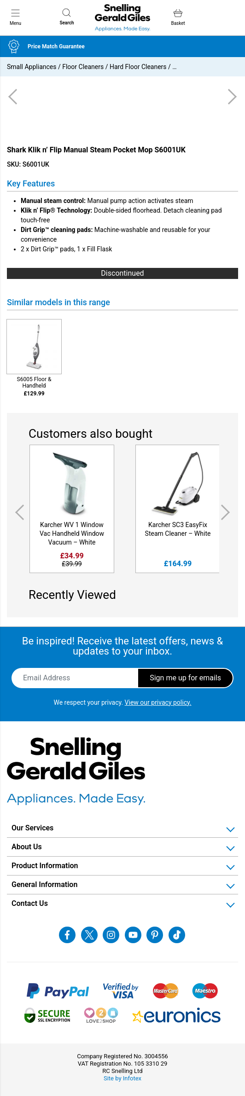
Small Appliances (31, 66)
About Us (27, 846)
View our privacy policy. (158, 702)
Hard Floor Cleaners (138, 66)
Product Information (45, 865)
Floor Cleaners (83, 66)
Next (227, 512)
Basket (178, 17)
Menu (15, 17)
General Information (44, 884)
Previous (18, 512)
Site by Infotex (122, 1078)
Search (66, 16)
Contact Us (30, 903)
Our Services (32, 827)
